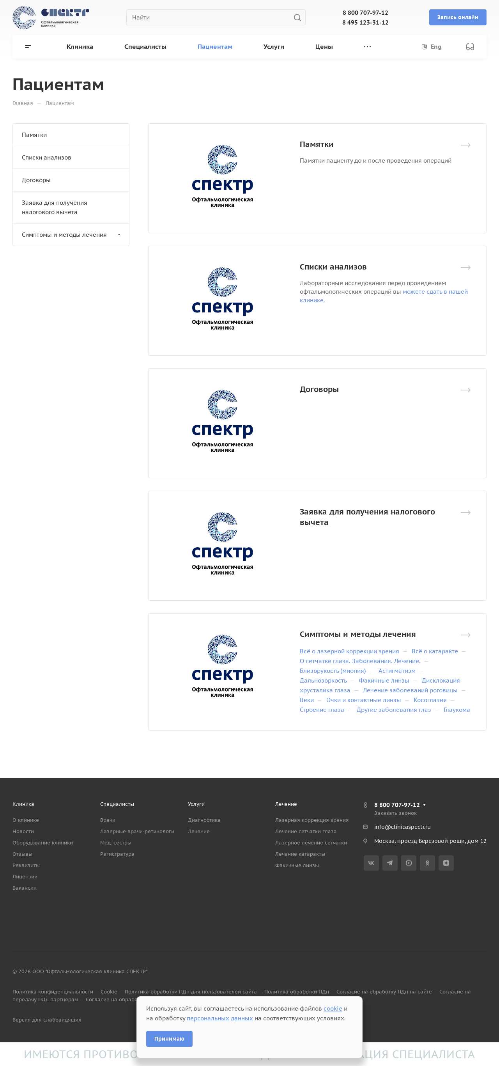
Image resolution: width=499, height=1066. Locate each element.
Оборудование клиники (42, 842)
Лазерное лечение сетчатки (311, 842)
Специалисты (117, 804)
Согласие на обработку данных (126, 999)
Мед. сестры (115, 842)
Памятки (317, 144)
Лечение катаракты (300, 854)
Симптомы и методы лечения (358, 634)
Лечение (199, 831)
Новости (23, 831)
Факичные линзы (297, 865)
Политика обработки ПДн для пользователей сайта (191, 991)
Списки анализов (333, 267)
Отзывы (22, 854)
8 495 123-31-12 (365, 22)
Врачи (107, 820)
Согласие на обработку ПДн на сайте (384, 991)
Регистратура (117, 854)
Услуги (196, 804)
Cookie (109, 991)
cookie (333, 1008)
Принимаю (169, 1038)
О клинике (25, 820)
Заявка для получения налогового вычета (54, 207)
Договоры (319, 389)
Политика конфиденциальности (52, 991)
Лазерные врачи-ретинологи (137, 831)
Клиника (23, 804)
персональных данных (220, 1018)
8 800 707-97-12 (365, 12)
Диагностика (204, 820)
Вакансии (24, 888)
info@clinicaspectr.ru (402, 826)
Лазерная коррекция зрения (312, 820)
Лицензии (24, 876)
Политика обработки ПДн (296, 991)
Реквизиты (26, 865)
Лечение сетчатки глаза (306, 831)
